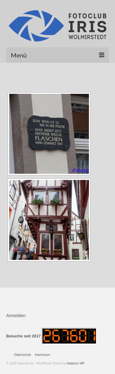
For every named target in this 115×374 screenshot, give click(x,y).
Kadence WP (76, 363)
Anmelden (15, 315)
